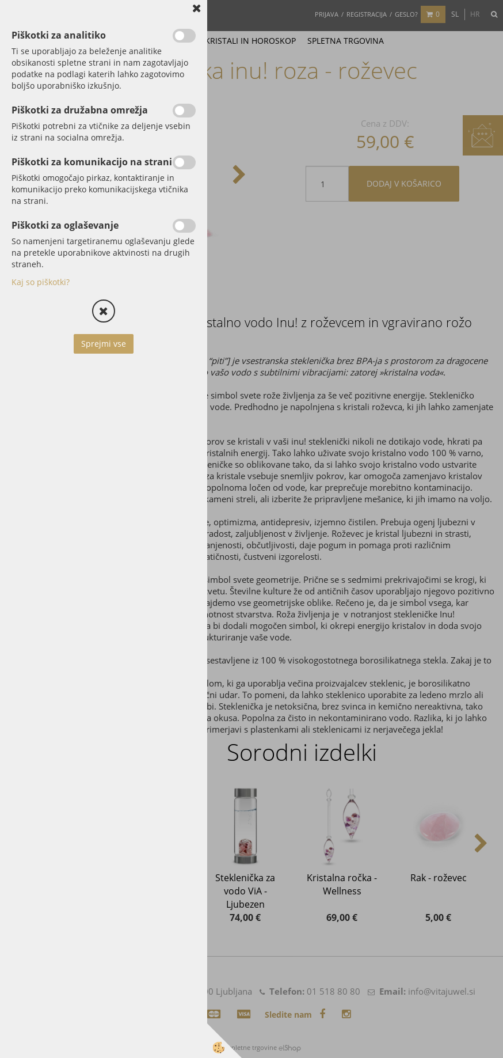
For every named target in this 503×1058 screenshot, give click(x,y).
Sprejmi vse (103, 343)
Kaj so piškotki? (41, 281)
